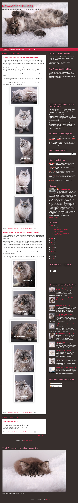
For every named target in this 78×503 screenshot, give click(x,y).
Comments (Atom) (27, 440)
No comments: (29, 228)
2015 (52, 245)
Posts (52, 383)
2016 (52, 242)
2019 (52, 225)
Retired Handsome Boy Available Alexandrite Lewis (21, 232)
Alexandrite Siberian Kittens (63, 305)
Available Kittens (60, 342)
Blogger (48, 499)
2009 (52, 258)
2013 (52, 249)
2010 (52, 256)
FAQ (35, 49)
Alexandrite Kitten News (62, 359)
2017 (52, 240)
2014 (52, 247)
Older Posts (41, 436)
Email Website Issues (10, 421)
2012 (52, 251)
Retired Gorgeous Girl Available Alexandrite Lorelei (21, 57)
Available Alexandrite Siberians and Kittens (20, 49)
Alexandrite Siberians (64, 189)
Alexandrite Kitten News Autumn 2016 (66, 367)
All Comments (54, 386)
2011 (52, 254)
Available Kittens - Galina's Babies (65, 333)
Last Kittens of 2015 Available (63, 350)
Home (5, 49)
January (54, 227)
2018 (52, 238)
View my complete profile (55, 217)
